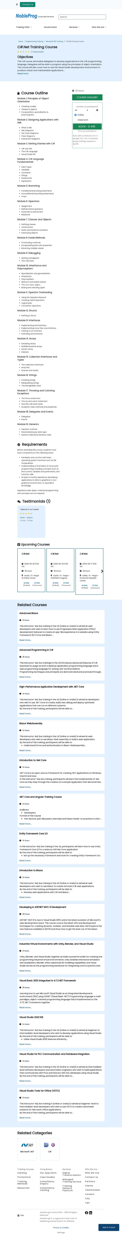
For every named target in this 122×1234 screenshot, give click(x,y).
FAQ (87, 1198)
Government (50, 27)
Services (73, 27)
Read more (22, 73)
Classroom (83, 119)
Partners (90, 1181)
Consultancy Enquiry (47, 1182)
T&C (87, 1202)
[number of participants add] (98, 110)
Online (81, 114)
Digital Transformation (72, 1174)
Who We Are (98, 27)
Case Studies (47, 1177)
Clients (89, 1185)
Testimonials (92, 1190)
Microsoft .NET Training (54, 41)
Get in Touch (109, 1227)
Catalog (22, 1172)
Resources (23, 1188)
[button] (101, 571)
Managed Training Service (72, 1180)
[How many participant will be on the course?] (87, 110)
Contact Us (27, 4)
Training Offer (23, 27)
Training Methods (22, 1182)
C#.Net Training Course (75, 41)
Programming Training (34, 41)
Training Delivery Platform (68, 1188)
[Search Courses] (82, 17)
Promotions (24, 1177)
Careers (89, 1194)
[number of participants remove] (77, 110)
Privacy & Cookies (61, 1227)
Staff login (61, 1232)
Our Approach (48, 1172)
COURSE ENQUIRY (87, 97)
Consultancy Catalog (47, 1189)
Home (20, 41)
